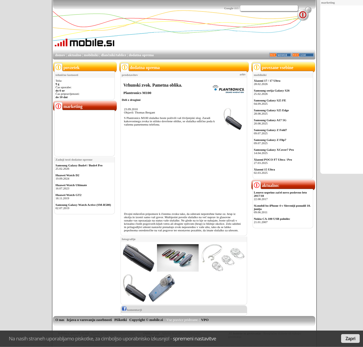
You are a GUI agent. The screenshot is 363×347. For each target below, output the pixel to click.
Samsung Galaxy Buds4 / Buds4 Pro (79, 165)
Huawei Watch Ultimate (71, 185)
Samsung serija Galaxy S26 (272, 90)
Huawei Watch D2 (67, 175)
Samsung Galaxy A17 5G (270, 120)
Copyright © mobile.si (146, 320)
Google (228, 8)
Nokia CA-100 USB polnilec (272, 218)
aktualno (74, 55)
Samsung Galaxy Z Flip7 (270, 139)
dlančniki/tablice (113, 55)
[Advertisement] (340, 90)
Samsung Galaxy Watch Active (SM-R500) (83, 204)
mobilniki (91, 55)
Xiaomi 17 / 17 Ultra (267, 80)
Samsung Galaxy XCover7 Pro (274, 149)
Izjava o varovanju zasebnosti (89, 320)
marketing (328, 2)
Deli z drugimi (131, 99)
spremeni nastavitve (194, 338)
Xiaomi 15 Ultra (264, 169)
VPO (204, 320)
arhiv (243, 74)
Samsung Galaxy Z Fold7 (270, 130)
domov (60, 55)
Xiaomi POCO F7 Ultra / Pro (273, 159)
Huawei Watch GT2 (69, 195)
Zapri (350, 338)
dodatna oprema (141, 55)
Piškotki (120, 320)
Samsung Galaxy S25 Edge (271, 110)
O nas (59, 320)
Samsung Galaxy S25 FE (270, 100)
